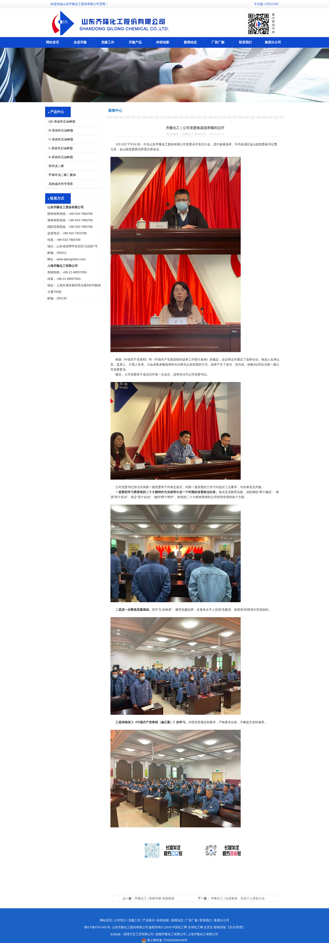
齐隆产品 (135, 42)
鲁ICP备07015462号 (97, 927)
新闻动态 (190, 42)
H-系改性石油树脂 (61, 130)
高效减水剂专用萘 (61, 183)
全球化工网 (195, 927)
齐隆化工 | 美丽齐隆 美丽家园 (154, 898)
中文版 (258, 4)
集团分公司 (273, 42)
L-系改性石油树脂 (61, 148)
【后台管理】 (236, 927)
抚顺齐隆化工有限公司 (171, 934)
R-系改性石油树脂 (61, 157)
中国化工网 (179, 927)
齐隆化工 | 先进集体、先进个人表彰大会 (237, 898)
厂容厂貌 (217, 42)
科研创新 (162, 42)
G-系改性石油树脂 (61, 139)
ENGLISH (271, 4)
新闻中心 (115, 110)
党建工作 (107, 42)
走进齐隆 (80, 42)
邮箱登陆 (220, 927)
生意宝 (208, 927)
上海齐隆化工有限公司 (203, 934)
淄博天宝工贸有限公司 (138, 934)
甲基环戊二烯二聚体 (62, 175)
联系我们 (245, 42)
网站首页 (52, 42)
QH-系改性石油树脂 (62, 121)
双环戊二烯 (56, 166)
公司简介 (120, 920)
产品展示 (149, 920)
